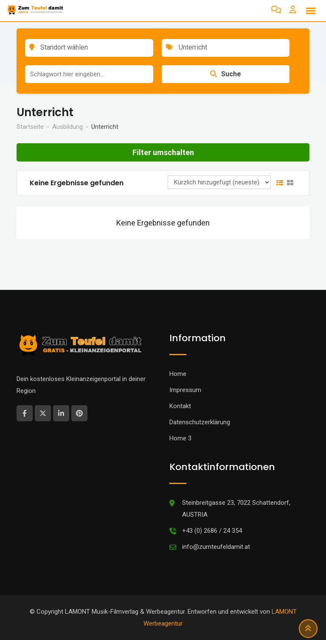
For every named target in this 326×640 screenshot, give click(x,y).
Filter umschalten (163, 152)
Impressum (185, 390)
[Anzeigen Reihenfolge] (219, 182)
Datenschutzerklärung (199, 422)
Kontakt (180, 406)
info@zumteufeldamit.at (216, 547)
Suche (225, 74)
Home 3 (180, 438)
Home (177, 374)
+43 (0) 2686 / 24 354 (212, 530)
